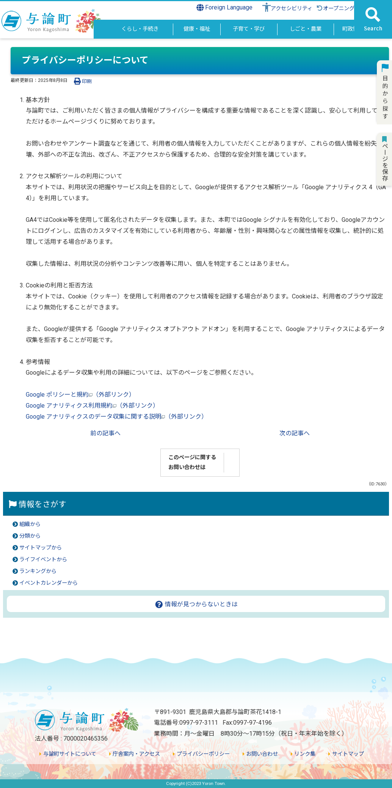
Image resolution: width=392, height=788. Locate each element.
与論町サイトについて (67, 754)
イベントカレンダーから (48, 583)
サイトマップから (40, 548)
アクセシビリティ (291, 8)
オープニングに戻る (343, 8)
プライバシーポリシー (201, 754)
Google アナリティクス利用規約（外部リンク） (92, 405)
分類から (30, 536)
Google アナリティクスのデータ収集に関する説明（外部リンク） (116, 416)
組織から (30, 524)
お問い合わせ (260, 754)
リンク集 (303, 754)
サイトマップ (346, 754)
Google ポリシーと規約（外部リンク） (80, 394)
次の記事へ (294, 433)
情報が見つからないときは (196, 604)
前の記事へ (105, 433)
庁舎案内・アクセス (134, 754)
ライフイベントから (43, 559)
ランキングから (37, 571)
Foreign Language (224, 7)
